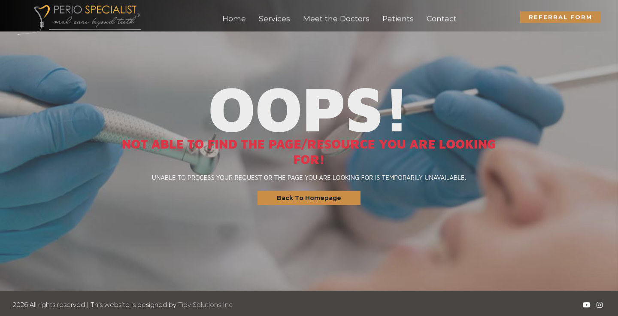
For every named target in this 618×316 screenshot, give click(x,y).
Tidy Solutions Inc (205, 305)
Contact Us (18, 171)
